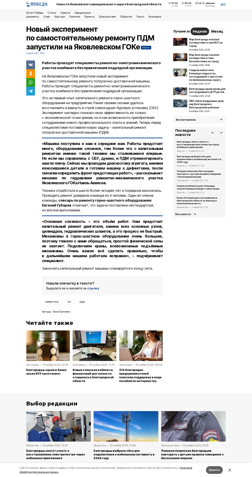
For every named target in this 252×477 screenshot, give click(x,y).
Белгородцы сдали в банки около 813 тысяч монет (46, 371)
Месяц (217, 31)
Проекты (89, 16)
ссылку (93, 288)
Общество (126, 16)
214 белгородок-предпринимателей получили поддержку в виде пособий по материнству (140, 375)
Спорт (46, 16)
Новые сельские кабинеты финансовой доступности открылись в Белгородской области (93, 375)
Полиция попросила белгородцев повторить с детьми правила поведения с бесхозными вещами (199, 174)
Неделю (200, 31)
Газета (140, 16)
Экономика (154, 16)
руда (82, 301)
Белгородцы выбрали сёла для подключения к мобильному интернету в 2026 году (199, 159)
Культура (60, 16)
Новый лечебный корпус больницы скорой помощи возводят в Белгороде (198, 187)
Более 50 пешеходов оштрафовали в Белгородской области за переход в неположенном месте (197, 201)
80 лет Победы (34, 12)
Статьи (52, 12)
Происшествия (107, 16)
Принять (214, 469)
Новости (65, 12)
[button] (212, 132)
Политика (74, 16)
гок (69, 301)
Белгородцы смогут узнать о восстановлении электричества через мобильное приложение (198, 144)
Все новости (183, 214)
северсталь (51, 301)
